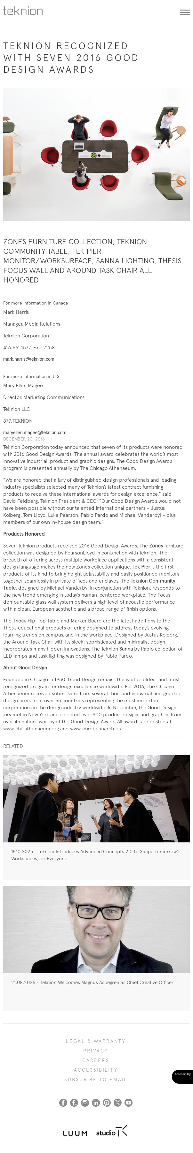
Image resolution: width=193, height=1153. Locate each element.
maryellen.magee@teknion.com (34, 432)
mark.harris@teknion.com (28, 359)
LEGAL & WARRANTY (96, 1041)
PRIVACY (95, 1051)
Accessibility (96, 1070)
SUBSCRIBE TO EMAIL (95, 1079)
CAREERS (95, 1060)
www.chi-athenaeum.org (31, 729)
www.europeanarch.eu (95, 729)
